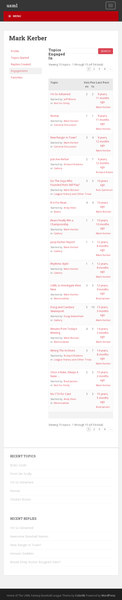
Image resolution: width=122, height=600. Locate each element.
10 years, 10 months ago (102, 224)
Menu (14, 16)
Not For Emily (62, 103)
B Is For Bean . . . (60, 202)
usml (12, 5)
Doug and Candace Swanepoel (62, 309)
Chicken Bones (20, 499)
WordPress (108, 595)
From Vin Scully (21, 474)
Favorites (16, 77)
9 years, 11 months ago (102, 98)
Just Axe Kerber (59, 159)
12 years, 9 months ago (102, 289)
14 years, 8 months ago (102, 354)
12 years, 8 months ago (102, 246)
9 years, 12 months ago (102, 141)
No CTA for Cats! (60, 394)
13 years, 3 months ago (102, 311)
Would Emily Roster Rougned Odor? (35, 562)
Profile (15, 51)
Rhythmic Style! (59, 264)
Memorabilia (61, 298)
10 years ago (102, 183)
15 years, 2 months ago (102, 376)
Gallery (58, 168)
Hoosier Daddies (22, 553)
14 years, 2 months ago (102, 333)
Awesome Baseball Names (29, 536)
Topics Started (20, 58)
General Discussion (65, 124)
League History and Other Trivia (72, 193)
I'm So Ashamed (60, 94)
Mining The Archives (62, 350)
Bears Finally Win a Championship (61, 222)
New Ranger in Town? (63, 137)
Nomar (54, 116)
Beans (57, 211)
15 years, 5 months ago (102, 398)
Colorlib (80, 595)
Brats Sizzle (18, 465)
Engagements (19, 71)
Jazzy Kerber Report (62, 242)
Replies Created (21, 64)
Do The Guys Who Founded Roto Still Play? (65, 183)
